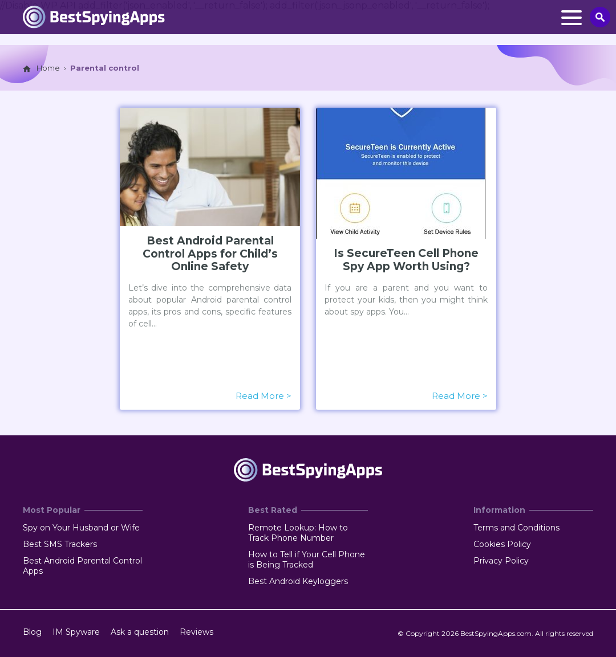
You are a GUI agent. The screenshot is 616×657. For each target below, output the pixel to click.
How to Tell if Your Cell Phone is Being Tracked (306, 559)
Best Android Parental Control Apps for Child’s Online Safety (210, 254)
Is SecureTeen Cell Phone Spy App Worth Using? (406, 260)
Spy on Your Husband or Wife (81, 528)
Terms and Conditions (516, 528)
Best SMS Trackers (60, 544)
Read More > (264, 395)
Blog (32, 632)
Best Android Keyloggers (298, 581)
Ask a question (140, 632)
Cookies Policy (502, 544)
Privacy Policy (501, 561)
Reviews (196, 632)
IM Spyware (76, 632)
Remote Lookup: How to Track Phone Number (298, 533)
